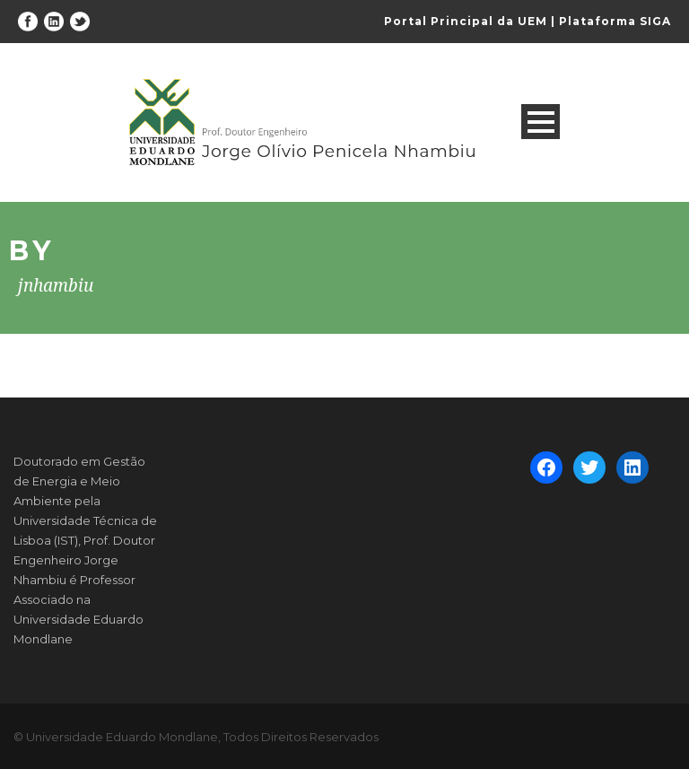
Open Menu (540, 121)
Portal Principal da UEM (465, 21)
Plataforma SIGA (615, 21)
